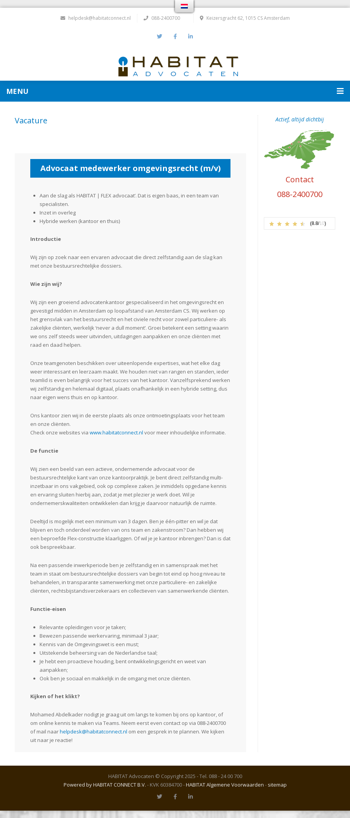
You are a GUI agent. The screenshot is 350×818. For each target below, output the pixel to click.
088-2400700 (299, 194)
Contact (300, 179)
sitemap (277, 784)
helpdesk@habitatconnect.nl (96, 18)
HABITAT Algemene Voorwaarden (225, 784)
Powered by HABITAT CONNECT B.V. (105, 784)
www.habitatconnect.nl (116, 432)
